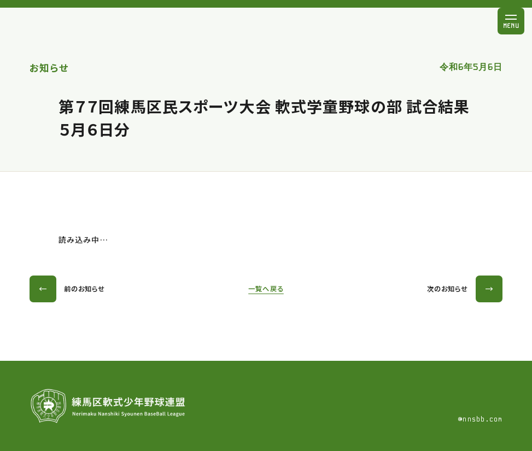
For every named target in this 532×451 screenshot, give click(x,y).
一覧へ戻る (266, 289)
